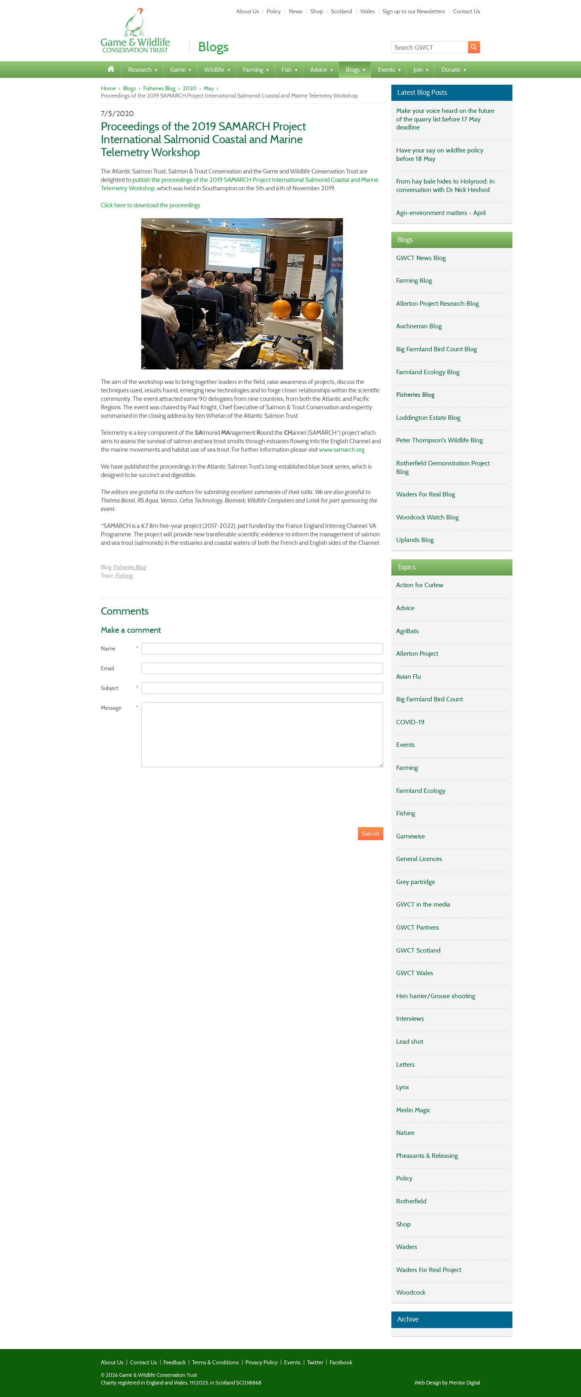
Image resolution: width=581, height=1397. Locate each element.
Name (108, 648)
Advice (405, 608)
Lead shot (409, 1041)
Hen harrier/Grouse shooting (435, 996)
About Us (247, 11)
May (209, 88)
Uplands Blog (415, 540)
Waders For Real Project (428, 1270)
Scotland (341, 11)
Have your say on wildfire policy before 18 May (439, 154)
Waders (406, 1247)
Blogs (129, 88)
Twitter (315, 1362)
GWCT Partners (417, 927)
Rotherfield (411, 1201)
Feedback (174, 1362)
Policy (274, 11)
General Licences (419, 859)
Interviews (410, 1018)
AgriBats (407, 631)
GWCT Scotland (418, 950)
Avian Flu (408, 676)
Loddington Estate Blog (428, 417)
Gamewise (410, 836)
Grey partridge (415, 882)
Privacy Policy (261, 1362)
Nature (405, 1132)
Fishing (124, 575)
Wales (367, 11)
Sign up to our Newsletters (413, 11)
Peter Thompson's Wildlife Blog (439, 440)
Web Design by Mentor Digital (447, 1383)
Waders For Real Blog (425, 494)
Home (108, 88)
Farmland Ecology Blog (428, 372)
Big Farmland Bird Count (429, 699)
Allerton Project (417, 653)
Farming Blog (414, 280)
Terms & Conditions (215, 1362)
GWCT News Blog (421, 258)
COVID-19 (410, 722)
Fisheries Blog (159, 88)
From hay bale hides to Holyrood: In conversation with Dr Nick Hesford (445, 185)
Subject (110, 688)
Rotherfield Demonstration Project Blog (443, 467)
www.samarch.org (341, 449)
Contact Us (466, 11)
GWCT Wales (414, 973)
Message (111, 708)
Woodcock (410, 1292)
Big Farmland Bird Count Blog (436, 349)
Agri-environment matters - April (441, 213)
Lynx (402, 1087)
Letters (405, 1064)
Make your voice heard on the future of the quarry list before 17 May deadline (445, 119)
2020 (189, 88)
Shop (316, 11)
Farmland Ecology (420, 790)
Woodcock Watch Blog (427, 517)
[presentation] (162, 791)
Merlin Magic (413, 1110)
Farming (407, 767)
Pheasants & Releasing (427, 1155)
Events (405, 745)
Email (107, 668)
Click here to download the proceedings (150, 205)
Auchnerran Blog (419, 326)
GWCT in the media (423, 904)
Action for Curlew (419, 585)
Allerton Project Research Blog (437, 303)
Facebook (341, 1362)
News (295, 11)
